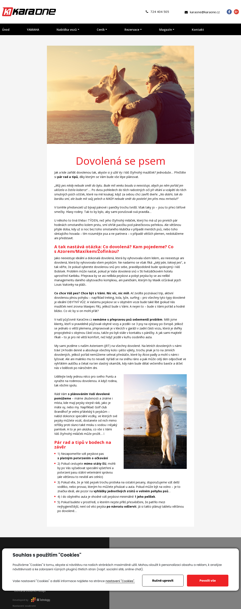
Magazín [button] (165, 30)
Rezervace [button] (131, 30)
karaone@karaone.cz (202, 12)
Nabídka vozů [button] (67, 30)
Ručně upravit (162, 580)
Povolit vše (208, 580)
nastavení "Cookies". (120, 581)
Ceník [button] (101, 30)
